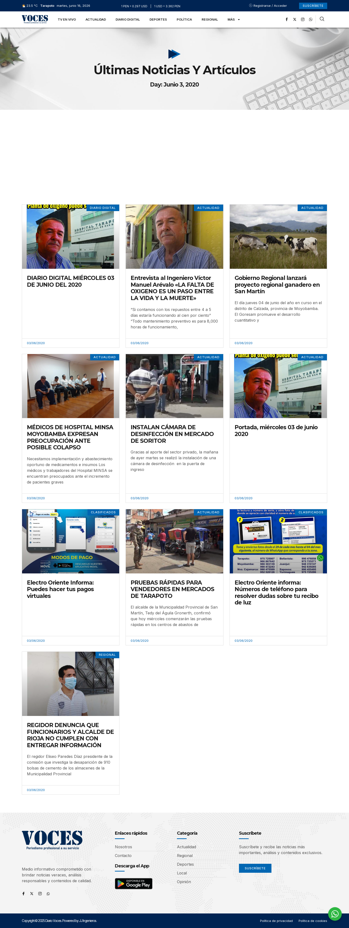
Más (234, 20)
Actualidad (96, 19)
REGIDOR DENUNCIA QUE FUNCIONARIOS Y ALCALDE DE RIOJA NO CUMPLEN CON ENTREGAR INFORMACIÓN (70, 735)
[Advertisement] (174, 146)
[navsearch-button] (322, 20)
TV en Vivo (67, 19)
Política (184, 19)
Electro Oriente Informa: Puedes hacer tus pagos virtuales (60, 589)
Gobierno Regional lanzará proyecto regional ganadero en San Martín (277, 285)
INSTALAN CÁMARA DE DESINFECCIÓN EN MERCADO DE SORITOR (172, 434)
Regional (210, 19)
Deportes (158, 19)
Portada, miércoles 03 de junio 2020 (276, 431)
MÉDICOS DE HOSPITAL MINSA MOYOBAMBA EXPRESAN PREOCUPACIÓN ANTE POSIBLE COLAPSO (70, 437)
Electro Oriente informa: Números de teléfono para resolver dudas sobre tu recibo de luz (276, 592)
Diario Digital (128, 19)
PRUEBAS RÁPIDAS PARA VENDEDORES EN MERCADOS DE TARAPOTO (172, 589)
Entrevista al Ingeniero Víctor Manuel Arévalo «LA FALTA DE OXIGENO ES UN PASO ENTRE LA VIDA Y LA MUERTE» (172, 288)
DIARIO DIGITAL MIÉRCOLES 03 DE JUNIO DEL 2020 (70, 281)
